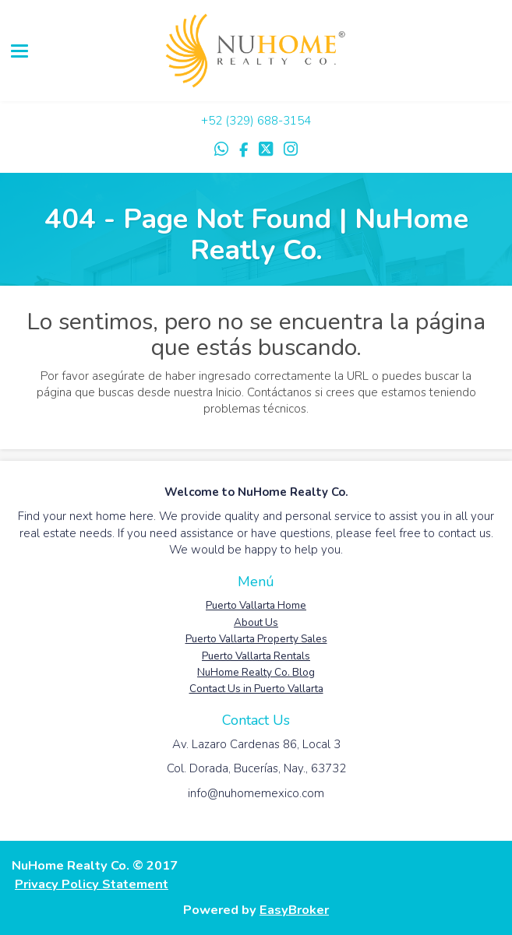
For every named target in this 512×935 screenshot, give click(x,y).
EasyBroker (294, 910)
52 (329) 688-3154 (259, 120)
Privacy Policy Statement (91, 884)
